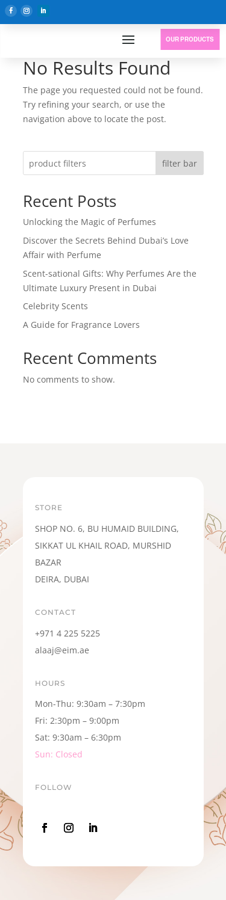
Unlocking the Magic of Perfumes (89, 221)
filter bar (179, 163)
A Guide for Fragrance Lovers (81, 324)
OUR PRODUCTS (190, 39)
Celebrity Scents (55, 306)
